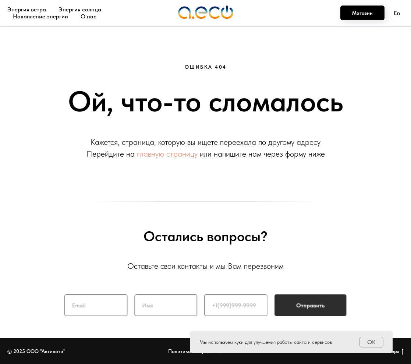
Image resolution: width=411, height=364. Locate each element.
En (397, 13)
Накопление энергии (40, 16)
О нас (88, 16)
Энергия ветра (26, 9)
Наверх (393, 351)
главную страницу (167, 153)
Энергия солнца (80, 9)
